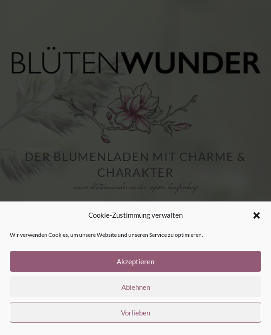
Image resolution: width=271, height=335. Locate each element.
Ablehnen (135, 287)
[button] (256, 215)
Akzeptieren (135, 261)
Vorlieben (135, 312)
